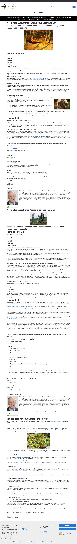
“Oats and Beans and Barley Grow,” (42, 137)
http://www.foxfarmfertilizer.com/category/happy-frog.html (19, 306)
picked (38, 68)
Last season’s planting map (18, 469)
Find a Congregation (25, 527)
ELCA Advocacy (35, 17)
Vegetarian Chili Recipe (16, 148)
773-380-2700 (45, 531)
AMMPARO (19, 17)
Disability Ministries (27, 17)
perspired (30, 68)
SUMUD (57, 19)
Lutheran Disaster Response (48, 19)
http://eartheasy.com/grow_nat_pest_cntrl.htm (16, 318)
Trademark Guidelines (56, 541)
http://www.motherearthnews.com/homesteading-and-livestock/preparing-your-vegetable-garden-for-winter (29, 115)
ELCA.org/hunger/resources (19, 457)
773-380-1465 (44, 532)
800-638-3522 (46, 529)
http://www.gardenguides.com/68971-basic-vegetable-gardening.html (56, 321)
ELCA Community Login (67, 528)
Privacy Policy (42, 541)
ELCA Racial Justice (50, 17)
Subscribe (67, 525)
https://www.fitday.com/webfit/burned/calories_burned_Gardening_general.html (22, 256)
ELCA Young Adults (22, 19)
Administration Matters (11, 17)
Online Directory (24, 529)
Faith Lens (39, 19)
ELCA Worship (68, 17)
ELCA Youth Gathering (31, 19)
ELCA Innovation (42, 17)
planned (18, 68)
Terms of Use (48, 541)
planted (24, 68)
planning (55, 190)
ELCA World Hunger (60, 17)
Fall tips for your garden (55, 421)
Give (21, 532)
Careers (22, 530)
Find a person (23, 528)
